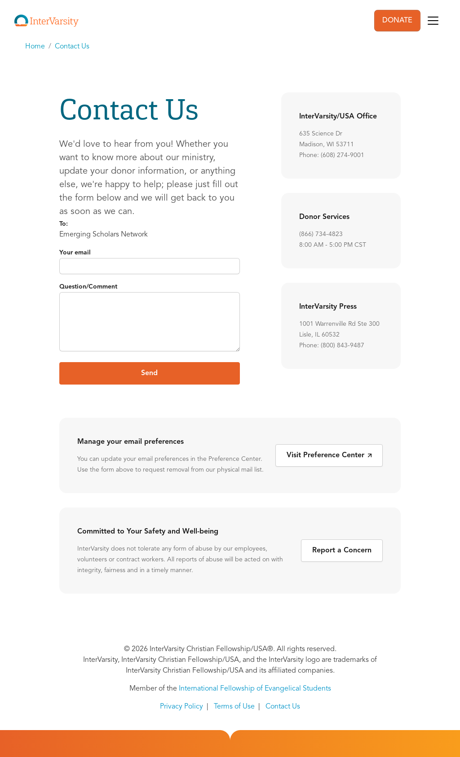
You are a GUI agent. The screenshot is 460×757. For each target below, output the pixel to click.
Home (35, 46)
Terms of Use (234, 706)
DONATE (397, 20)
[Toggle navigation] (433, 21)
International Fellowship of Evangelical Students (255, 688)
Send (149, 373)
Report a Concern (342, 550)
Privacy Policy (181, 706)
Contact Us (72, 46)
